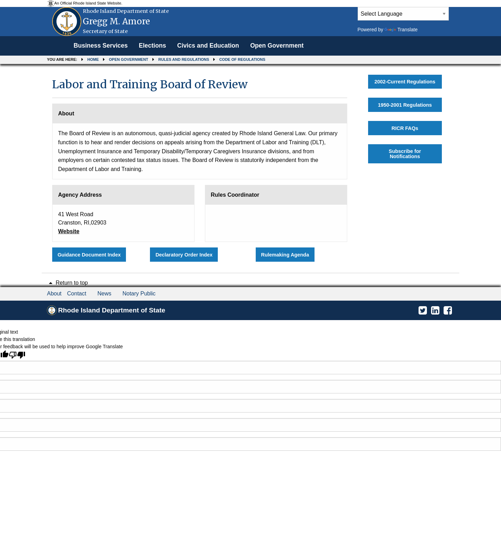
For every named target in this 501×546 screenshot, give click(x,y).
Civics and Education (208, 45)
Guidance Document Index (89, 255)
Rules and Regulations (183, 59)
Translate (401, 29)
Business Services (100, 45)
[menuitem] (100, 46)
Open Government (276, 45)
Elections (152, 45)
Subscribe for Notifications (405, 153)
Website (68, 231)
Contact (76, 293)
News (104, 293)
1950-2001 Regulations (405, 105)
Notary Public (139, 293)
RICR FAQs (404, 128)
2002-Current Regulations (404, 81)
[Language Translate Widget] (403, 14)
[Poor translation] (17, 354)
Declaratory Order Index (184, 255)
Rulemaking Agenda (285, 255)
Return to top (67, 283)
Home (93, 59)
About (54, 293)
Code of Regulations (242, 59)
